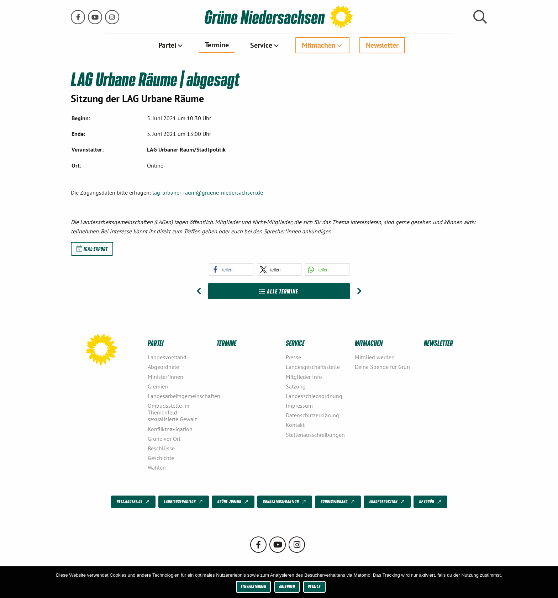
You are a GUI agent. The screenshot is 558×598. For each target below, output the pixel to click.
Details (314, 586)
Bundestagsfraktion (285, 502)
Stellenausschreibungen (315, 434)
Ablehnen (287, 586)
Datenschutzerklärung (312, 415)
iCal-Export (92, 248)
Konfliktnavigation (170, 428)
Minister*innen (165, 376)
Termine (217, 44)
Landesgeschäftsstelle (313, 366)
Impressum (299, 405)
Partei (167, 45)
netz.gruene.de (134, 502)
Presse (293, 357)
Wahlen (157, 467)
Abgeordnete (163, 366)
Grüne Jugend (233, 502)
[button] (231, 269)
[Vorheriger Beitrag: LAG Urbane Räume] (198, 291)
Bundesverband (338, 502)
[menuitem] (171, 45)
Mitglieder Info (304, 376)
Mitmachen (319, 45)
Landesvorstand (167, 357)
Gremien (158, 386)
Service (261, 45)
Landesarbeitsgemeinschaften (179, 395)
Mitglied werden (375, 357)
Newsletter (382, 45)
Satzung (296, 386)
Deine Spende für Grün (382, 366)
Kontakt (295, 424)
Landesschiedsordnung (314, 395)
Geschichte (161, 457)
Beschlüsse (161, 448)
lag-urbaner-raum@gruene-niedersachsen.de (207, 192)
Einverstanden (253, 586)
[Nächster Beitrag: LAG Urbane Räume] (359, 291)
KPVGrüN (430, 502)
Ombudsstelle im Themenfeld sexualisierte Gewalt (172, 412)
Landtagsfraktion (184, 502)
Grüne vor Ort (164, 438)
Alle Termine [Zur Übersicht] (278, 290)
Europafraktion (387, 502)
